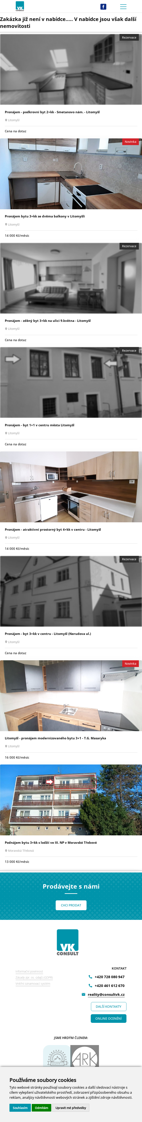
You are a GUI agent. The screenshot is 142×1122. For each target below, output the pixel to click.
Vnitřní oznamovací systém (33, 983)
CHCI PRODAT (71, 905)
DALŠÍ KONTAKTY (108, 1006)
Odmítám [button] (41, 1108)
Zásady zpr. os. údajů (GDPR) (34, 977)
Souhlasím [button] (20, 1108)
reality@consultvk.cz (106, 994)
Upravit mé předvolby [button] (70, 1108)
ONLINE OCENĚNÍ (108, 1018)
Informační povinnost (29, 971)
